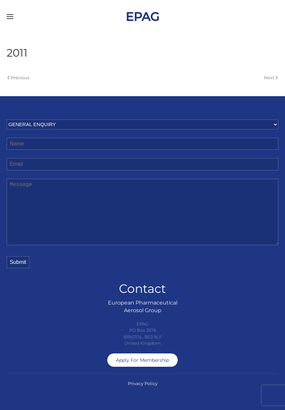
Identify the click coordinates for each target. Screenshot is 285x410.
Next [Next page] (271, 77)
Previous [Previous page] (18, 77)
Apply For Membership (142, 360)
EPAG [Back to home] (142, 16)
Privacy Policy (142, 383)
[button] (10, 16)
